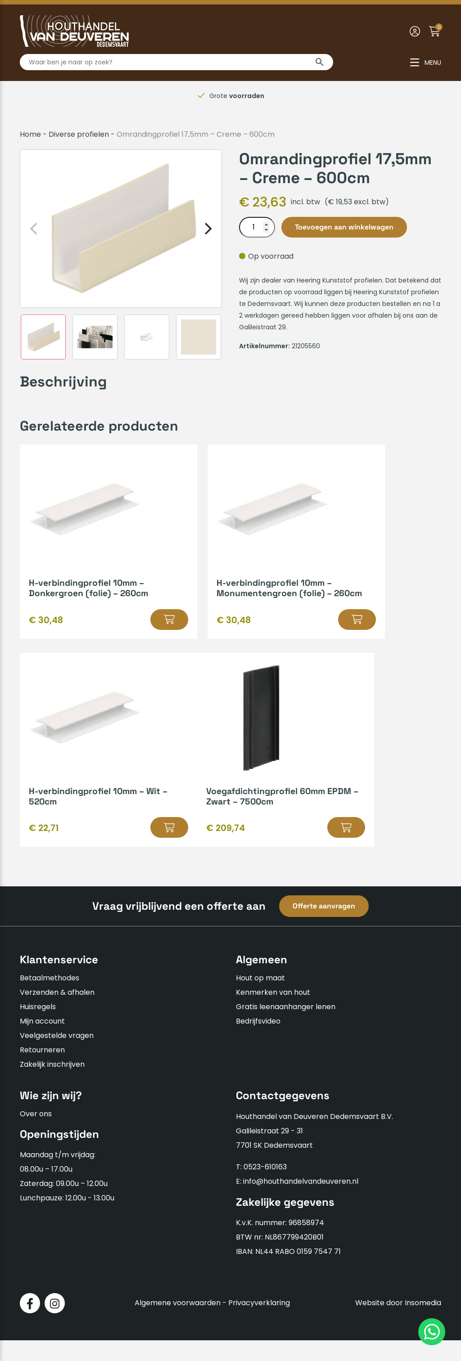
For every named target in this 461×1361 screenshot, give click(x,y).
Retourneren (42, 1071)
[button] (124, 630)
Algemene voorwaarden (178, 1324)
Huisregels (38, 1028)
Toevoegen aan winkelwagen (344, 227)
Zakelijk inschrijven (52, 1085)
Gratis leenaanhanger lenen (285, 1028)
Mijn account (42, 1042)
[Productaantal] (257, 227)
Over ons (36, 1134)
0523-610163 (265, 1187)
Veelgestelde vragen (57, 1056)
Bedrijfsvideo (258, 1042)
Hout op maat (260, 999)
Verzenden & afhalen (57, 1013)
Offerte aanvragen (324, 927)
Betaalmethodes (49, 999)
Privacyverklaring (259, 1324)
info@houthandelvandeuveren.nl (300, 1202)
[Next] (207, 228)
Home (30, 134)
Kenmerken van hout (273, 1013)
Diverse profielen (79, 134)
